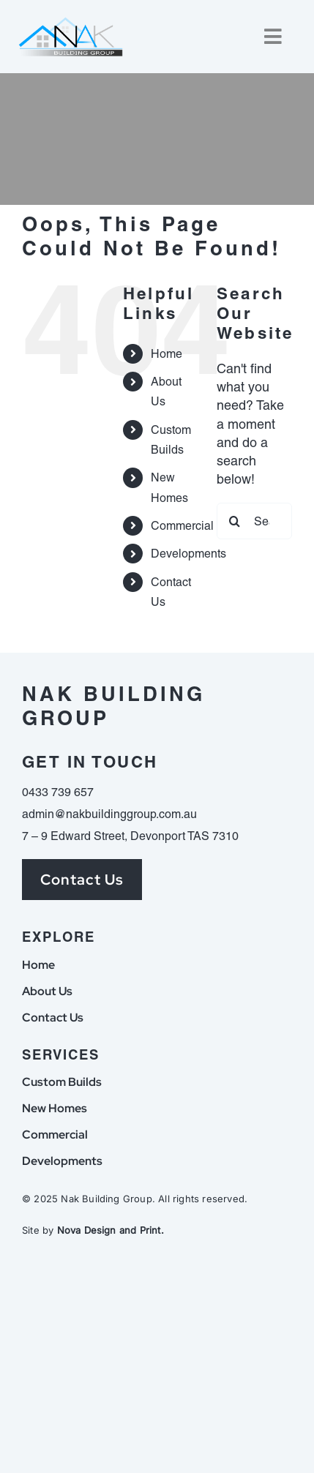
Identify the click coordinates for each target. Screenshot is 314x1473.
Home (166, 354)
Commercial (182, 526)
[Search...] (254, 521)
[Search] (235, 521)
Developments (188, 554)
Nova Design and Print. (110, 1230)
